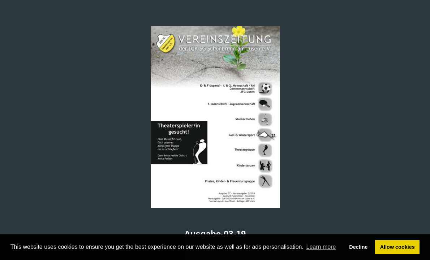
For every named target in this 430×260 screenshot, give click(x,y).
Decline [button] (358, 247)
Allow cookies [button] (397, 247)
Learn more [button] (321, 247)
